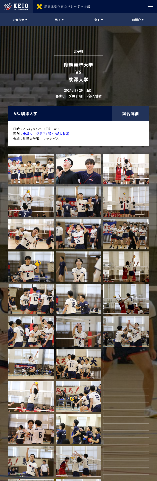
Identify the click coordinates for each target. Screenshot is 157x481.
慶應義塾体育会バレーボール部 (39, 459)
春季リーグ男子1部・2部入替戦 (46, 133)
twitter (102, 459)
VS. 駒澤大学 (25, 113)
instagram (113, 459)
